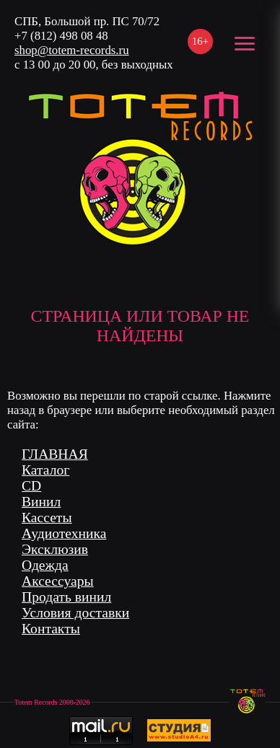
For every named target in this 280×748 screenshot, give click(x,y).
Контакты (51, 628)
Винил (41, 501)
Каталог (45, 470)
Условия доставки (75, 612)
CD (31, 485)
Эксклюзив (55, 549)
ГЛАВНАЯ (55, 454)
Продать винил (66, 596)
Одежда (45, 565)
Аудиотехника (64, 533)
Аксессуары (58, 581)
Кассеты (47, 517)
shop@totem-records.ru (71, 50)
